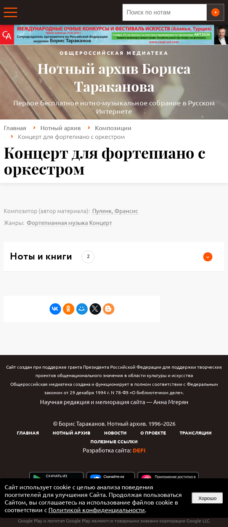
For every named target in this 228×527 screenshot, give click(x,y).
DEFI (139, 450)
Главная (15, 127)
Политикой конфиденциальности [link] (96, 509)
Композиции (113, 127)
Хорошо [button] (207, 498)
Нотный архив (60, 127)
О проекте (153, 433)
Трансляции (196, 433)
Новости (115, 433)
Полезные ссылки (114, 441)
